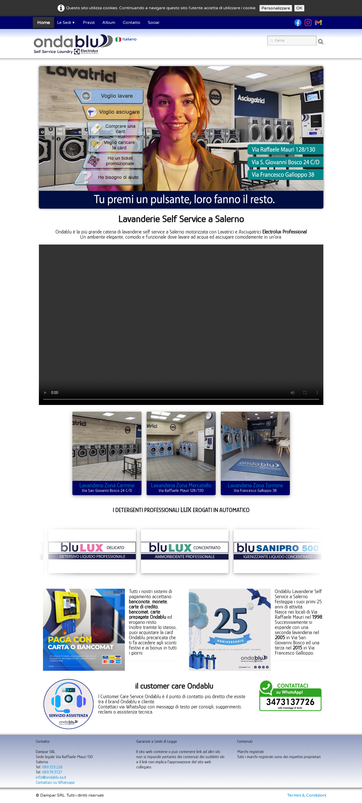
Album (108, 22)
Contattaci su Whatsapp (55, 782)
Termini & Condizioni (306, 795)
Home (43, 22)
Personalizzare (275, 8)
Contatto (131, 22)
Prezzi (89, 22)
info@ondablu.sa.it (51, 777)
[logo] (73, 44)
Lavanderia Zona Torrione (255, 485)
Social (153, 22)
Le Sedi (66, 22)
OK (299, 8)
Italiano (126, 39)
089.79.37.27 (52, 772)
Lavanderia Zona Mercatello (181, 485)
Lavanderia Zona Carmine (106, 485)
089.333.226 (52, 767)
